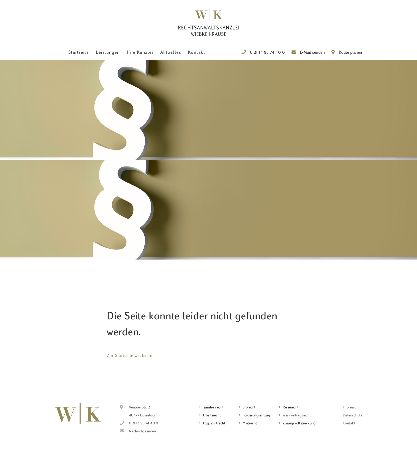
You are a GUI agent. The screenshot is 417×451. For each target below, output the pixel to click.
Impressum (351, 407)
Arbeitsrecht (211, 415)
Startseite (78, 52)
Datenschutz (352, 415)
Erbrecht (249, 407)
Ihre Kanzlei (140, 52)
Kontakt (196, 52)
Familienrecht (213, 407)
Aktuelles (170, 52)
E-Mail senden (308, 52)
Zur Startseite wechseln (129, 355)
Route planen (346, 52)
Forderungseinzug (256, 415)
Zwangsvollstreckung (299, 423)
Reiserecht (291, 407)
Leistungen (108, 52)
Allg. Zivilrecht (213, 423)
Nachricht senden (142, 431)
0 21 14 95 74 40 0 (263, 52)
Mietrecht (250, 423)
